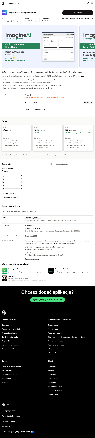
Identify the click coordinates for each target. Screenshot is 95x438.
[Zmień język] (14, 405)
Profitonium (46, 21)
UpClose (11, 276)
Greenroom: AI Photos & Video (65, 269)
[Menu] (92, 3)
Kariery (51, 371)
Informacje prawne (55, 390)
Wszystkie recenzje (9, 197)
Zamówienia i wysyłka (10, 337)
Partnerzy (52, 383)
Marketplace (53, 329)
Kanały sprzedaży (8, 325)
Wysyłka (51, 349)
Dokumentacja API (8, 371)
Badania (5, 383)
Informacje (52, 367)
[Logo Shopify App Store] (10, 3)
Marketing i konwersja (10, 345)
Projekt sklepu (7, 341)
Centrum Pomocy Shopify (11, 367)
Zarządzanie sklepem (10, 349)
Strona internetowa (32, 228)
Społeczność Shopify (9, 375)
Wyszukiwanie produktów (11, 329)
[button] (24, 271)
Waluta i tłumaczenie (56, 353)
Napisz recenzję (8, 193)
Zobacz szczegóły (32, 259)
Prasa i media (53, 379)
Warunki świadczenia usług (12, 416)
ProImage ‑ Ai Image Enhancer (17, 269)
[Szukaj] (88, 3)
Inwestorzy (52, 375)
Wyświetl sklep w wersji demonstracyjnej (77, 18)
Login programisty (8, 411)
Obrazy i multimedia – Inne (35, 109)
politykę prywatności (60, 243)
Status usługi (53, 394)
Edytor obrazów (31, 103)
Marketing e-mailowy (56, 341)
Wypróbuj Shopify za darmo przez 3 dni (47, 300)
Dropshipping (53, 325)
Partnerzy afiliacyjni (55, 386)
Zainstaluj (78, 13)
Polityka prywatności (33, 218)
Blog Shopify (6, 379)
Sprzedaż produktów (9, 333)
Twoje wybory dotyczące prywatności (16, 432)
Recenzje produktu (55, 333)
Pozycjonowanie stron (56, 345)
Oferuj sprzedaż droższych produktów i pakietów (67, 337)
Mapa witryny (7, 426)
